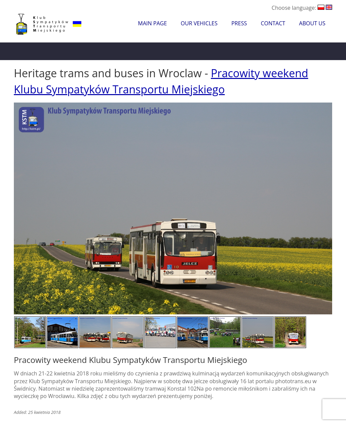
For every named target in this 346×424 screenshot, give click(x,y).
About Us (312, 23)
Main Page (152, 23)
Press (239, 23)
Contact (273, 23)
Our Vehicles (199, 23)
